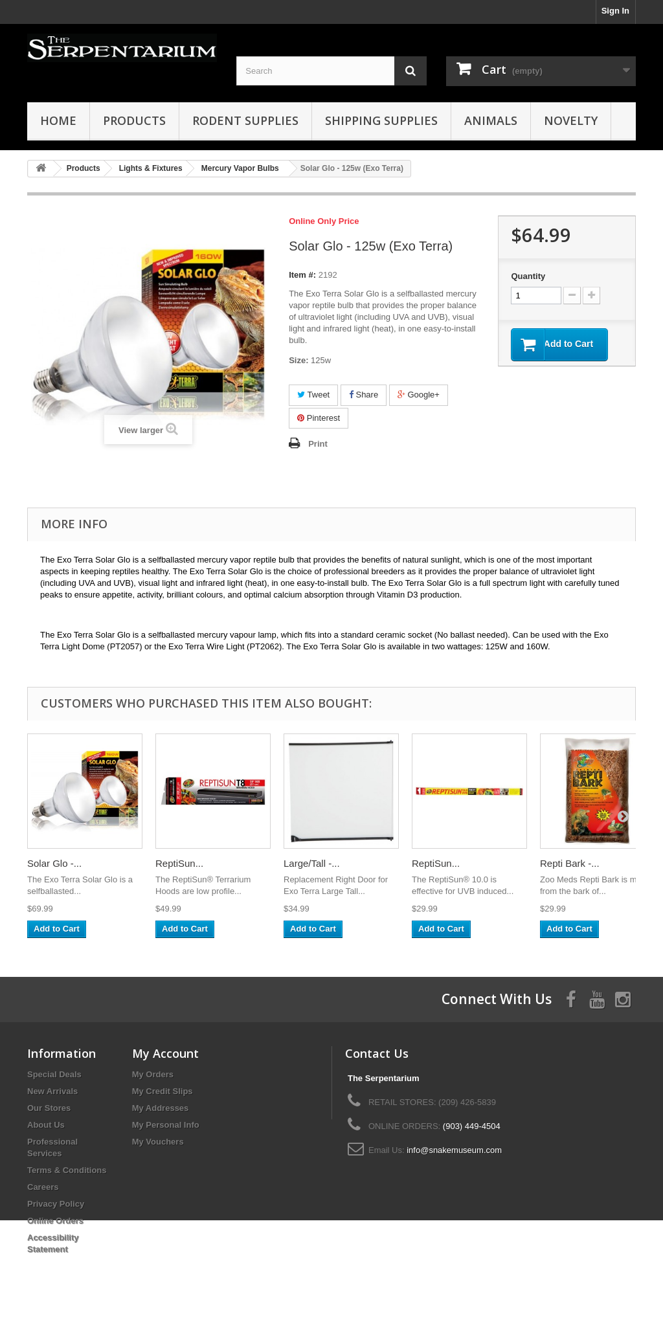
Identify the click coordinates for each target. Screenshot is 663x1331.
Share (363, 394)
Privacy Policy (55, 1204)
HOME (58, 120)
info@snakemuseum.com (454, 1150)
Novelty (571, 120)
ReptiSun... (179, 863)
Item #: (302, 275)
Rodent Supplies (245, 120)
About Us (46, 1125)
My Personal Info (165, 1125)
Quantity (528, 276)
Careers (42, 1187)
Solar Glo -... (54, 863)
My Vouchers (158, 1141)
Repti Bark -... (570, 863)
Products (134, 120)
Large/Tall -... (312, 863)
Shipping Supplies (381, 120)
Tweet (313, 394)
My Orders (153, 1074)
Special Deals (54, 1074)
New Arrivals (52, 1091)
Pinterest (318, 418)
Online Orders (55, 1220)
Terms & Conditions (67, 1170)
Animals (490, 120)
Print (318, 444)
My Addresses (160, 1108)
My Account (165, 1053)
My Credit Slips (162, 1091)
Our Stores (49, 1108)
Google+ (419, 394)
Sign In (615, 11)
